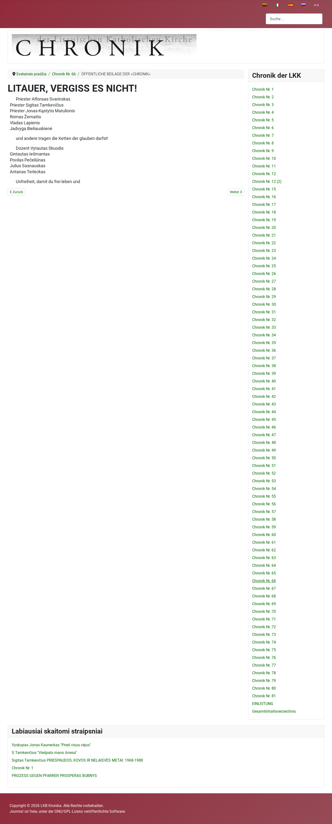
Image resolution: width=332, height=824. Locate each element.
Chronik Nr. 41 (264, 389)
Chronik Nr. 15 (264, 189)
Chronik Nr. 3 (263, 104)
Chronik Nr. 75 (264, 650)
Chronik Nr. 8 (263, 143)
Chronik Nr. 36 (264, 350)
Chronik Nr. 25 (264, 266)
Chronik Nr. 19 (264, 220)
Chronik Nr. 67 (264, 588)
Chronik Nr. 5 (263, 120)
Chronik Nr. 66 (264, 581)
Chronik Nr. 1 (263, 89)
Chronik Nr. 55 (264, 496)
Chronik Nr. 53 (264, 481)
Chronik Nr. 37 (264, 358)
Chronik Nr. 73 (264, 634)
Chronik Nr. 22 (264, 243)
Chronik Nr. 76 (264, 657)
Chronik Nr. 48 (264, 442)
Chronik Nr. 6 (263, 127)
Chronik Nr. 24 (264, 258)
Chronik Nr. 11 (264, 166)
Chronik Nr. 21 (264, 235)
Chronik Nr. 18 (264, 212)
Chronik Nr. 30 (264, 304)
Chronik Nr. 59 (264, 527)
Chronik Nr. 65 (264, 573)
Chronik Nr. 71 (264, 619)
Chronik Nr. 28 (264, 289)
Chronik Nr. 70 (264, 611)
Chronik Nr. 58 (264, 519)
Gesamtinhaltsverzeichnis (274, 711)
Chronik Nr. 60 (264, 534)
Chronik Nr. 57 (264, 511)
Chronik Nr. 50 (264, 458)
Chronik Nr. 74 (264, 642)
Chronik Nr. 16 (264, 197)
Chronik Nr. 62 (264, 550)
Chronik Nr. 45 (264, 419)
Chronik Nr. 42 (264, 396)
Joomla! (17, 811)
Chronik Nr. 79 (264, 680)
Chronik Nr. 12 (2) (267, 181)
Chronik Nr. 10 (264, 158)
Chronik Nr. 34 (264, 335)
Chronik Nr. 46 (264, 427)
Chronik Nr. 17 (264, 204)
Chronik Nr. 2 (263, 97)
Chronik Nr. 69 (264, 604)
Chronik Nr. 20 (264, 227)
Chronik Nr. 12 (264, 174)
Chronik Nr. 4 (263, 112)
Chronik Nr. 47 (264, 435)
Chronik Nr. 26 (264, 273)
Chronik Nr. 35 (264, 342)
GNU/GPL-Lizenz (68, 811)
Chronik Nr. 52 (264, 473)
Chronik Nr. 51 (264, 465)
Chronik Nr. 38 (264, 366)
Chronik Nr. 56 (264, 504)
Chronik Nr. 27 (264, 281)
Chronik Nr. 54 (264, 488)
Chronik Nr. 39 (264, 373)
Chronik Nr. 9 (263, 151)
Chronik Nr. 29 (264, 296)
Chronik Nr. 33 (264, 327)
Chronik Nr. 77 (264, 665)
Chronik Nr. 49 (264, 450)
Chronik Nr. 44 (264, 412)
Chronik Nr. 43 (264, 404)
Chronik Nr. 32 (264, 319)
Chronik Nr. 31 (264, 312)
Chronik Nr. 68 (264, 596)
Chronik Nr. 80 (264, 688)
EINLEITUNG (262, 703)
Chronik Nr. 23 (264, 250)
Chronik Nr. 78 (264, 673)
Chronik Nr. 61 (264, 542)
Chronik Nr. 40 (264, 381)
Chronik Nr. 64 (264, 565)
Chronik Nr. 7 (263, 135)
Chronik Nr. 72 (264, 627)
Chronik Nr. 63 (264, 557)
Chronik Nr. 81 (264, 696)
